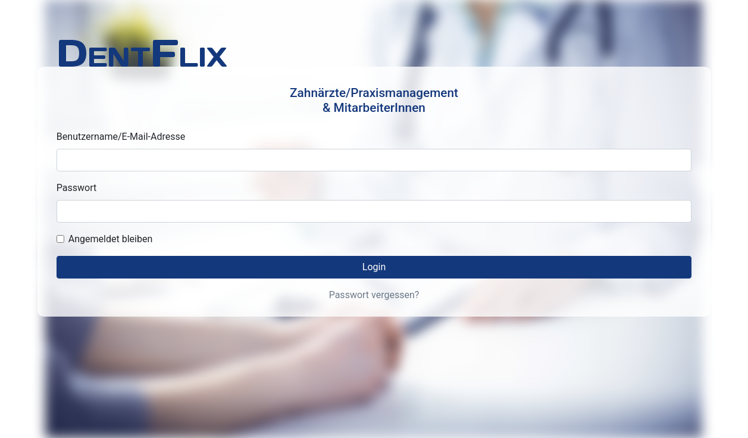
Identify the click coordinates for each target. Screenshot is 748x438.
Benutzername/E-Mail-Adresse (121, 136)
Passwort (76, 187)
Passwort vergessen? (374, 295)
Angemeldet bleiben (110, 239)
